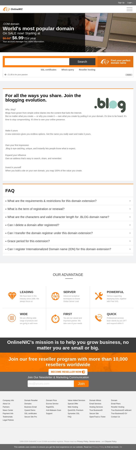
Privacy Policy (98, 447)
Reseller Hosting (117, 407)
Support (49, 413)
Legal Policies (8, 420)
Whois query (67, 69)
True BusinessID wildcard (121, 410)
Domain (114, 400)
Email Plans (115, 404)
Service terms (94, 441)
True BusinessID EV (119, 413)
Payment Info (8, 413)
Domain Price (51, 400)
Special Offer (73, 404)
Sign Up (121, 3)
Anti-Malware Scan (53, 410)
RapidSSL (50, 407)
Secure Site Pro (30, 417)
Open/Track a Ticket (97, 417)
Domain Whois (95, 400)
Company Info (8, 400)
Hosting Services (96, 407)
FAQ (69, 417)
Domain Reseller (31, 400)
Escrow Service (52, 404)
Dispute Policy (110, 441)
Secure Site (94, 413)
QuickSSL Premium (75, 410)
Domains (27, 404)
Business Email (30, 407)
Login (129, 3)
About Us (6, 404)
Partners (6, 407)
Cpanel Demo (29, 410)
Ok (121, 447)
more (129, 75)
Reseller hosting (87, 69)
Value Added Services (76, 400)
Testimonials (8, 417)
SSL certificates (48, 69)
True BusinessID (96, 410)
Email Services (95, 404)
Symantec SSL (74, 413)
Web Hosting (73, 407)
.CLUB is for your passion (17, 75)
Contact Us (115, 417)
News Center (8, 410)
